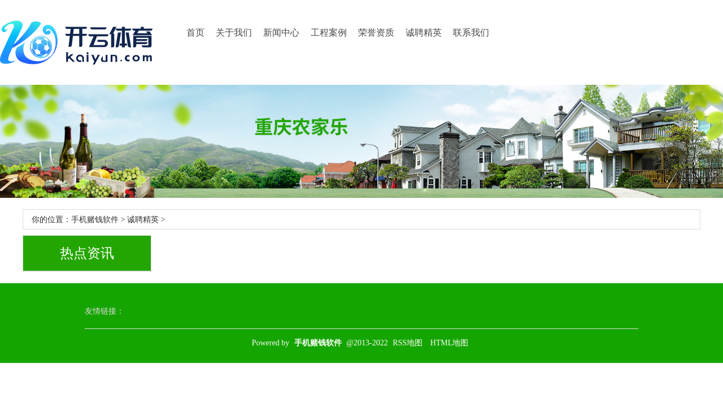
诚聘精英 (424, 32)
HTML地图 (449, 343)
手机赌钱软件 (95, 219)
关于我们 (234, 32)
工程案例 (329, 32)
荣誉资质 (376, 32)
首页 (195, 32)
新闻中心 (281, 32)
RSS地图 (408, 343)
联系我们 (471, 32)
